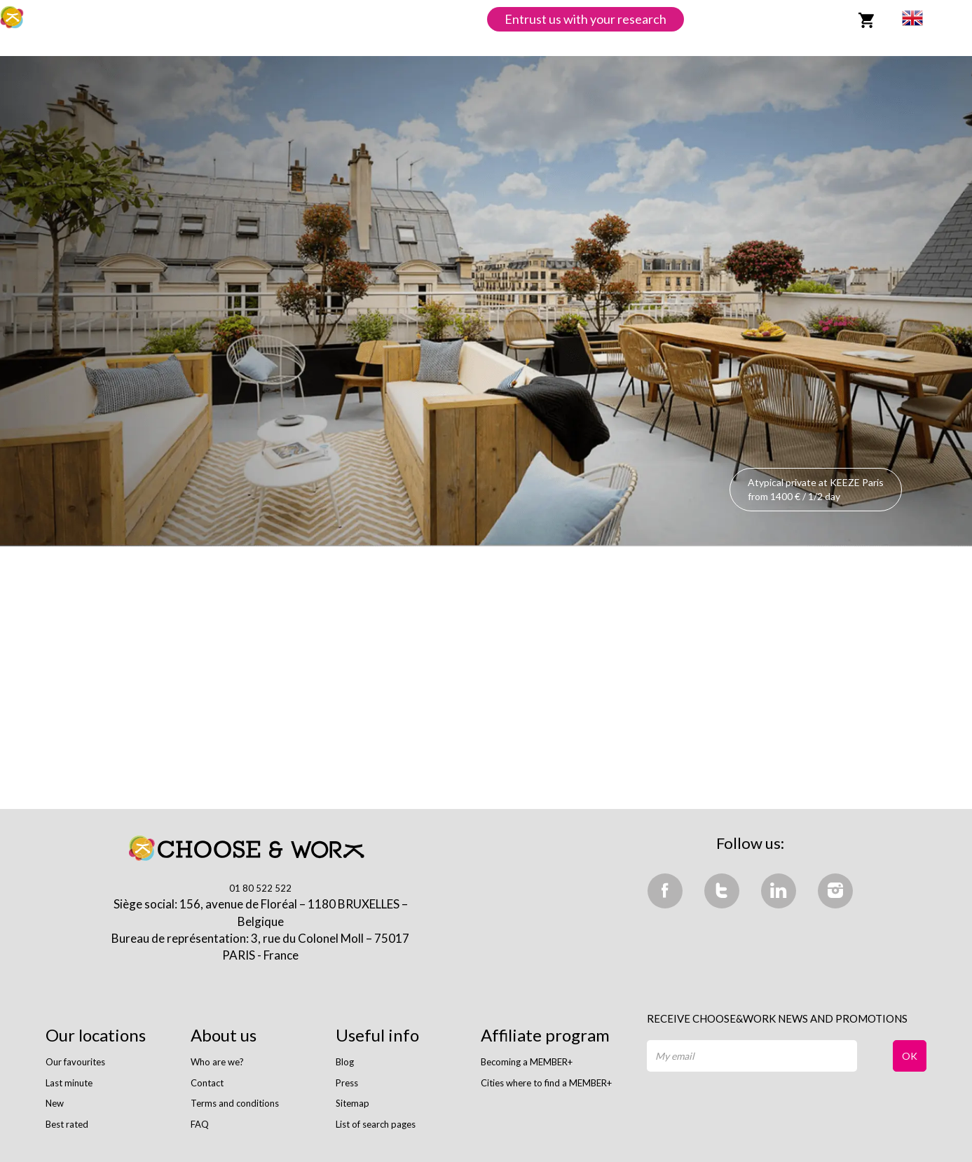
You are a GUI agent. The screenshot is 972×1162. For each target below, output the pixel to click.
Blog (345, 1061)
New (55, 1103)
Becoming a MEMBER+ (527, 1061)
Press (347, 1082)
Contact (207, 1082)
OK (909, 1056)
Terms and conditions (235, 1103)
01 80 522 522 (260, 888)
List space (721, 19)
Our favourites (75, 1061)
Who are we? (217, 1061)
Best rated (67, 1124)
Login (822, 19)
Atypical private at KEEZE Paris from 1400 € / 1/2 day (816, 489)
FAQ (200, 1124)
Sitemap (352, 1103)
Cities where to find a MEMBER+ (546, 1082)
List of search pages (376, 1124)
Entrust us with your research (585, 19)
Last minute (69, 1082)
